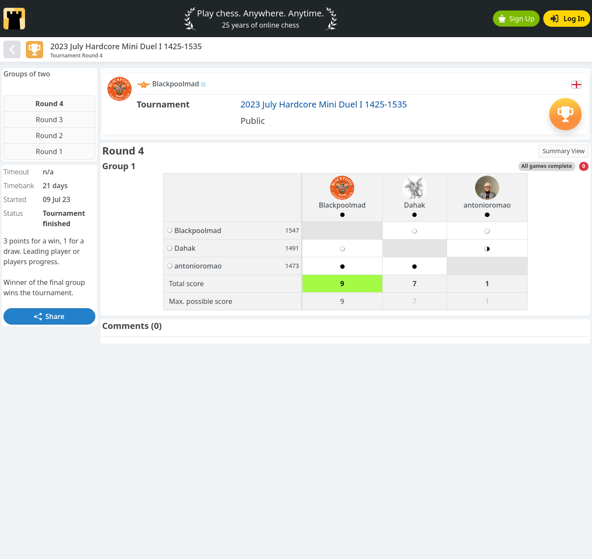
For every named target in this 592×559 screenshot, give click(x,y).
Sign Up (516, 18)
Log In (568, 18)
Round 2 (49, 135)
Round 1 (49, 151)
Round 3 (49, 119)
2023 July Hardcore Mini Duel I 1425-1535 (323, 104)
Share (49, 316)
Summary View (563, 151)
